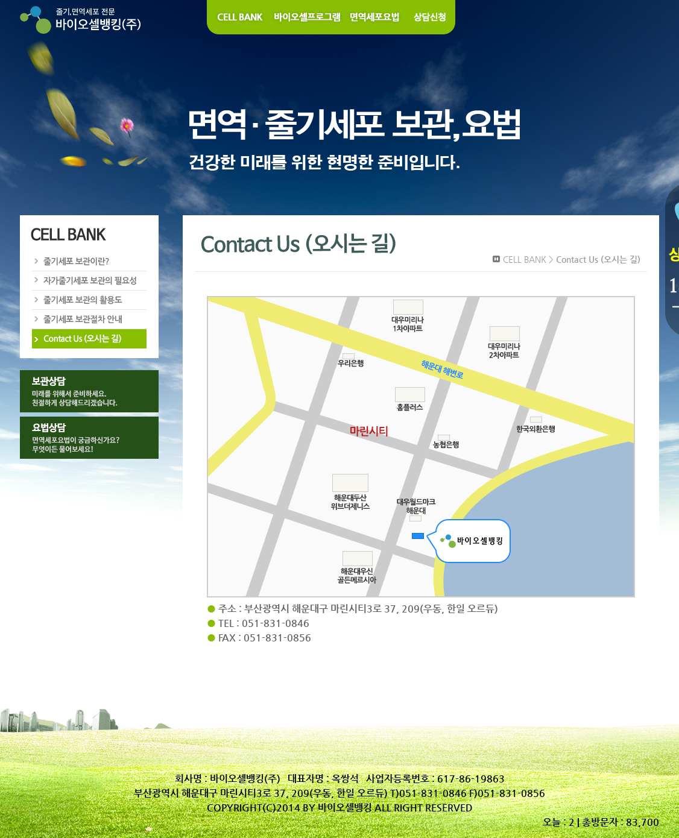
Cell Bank (238, 17)
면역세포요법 (375, 17)
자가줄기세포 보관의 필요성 (89, 281)
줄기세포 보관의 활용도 (89, 300)
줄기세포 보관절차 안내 (89, 319)
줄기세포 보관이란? (89, 261)
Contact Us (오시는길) (89, 338)
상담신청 (430, 17)
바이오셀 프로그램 (308, 17)
